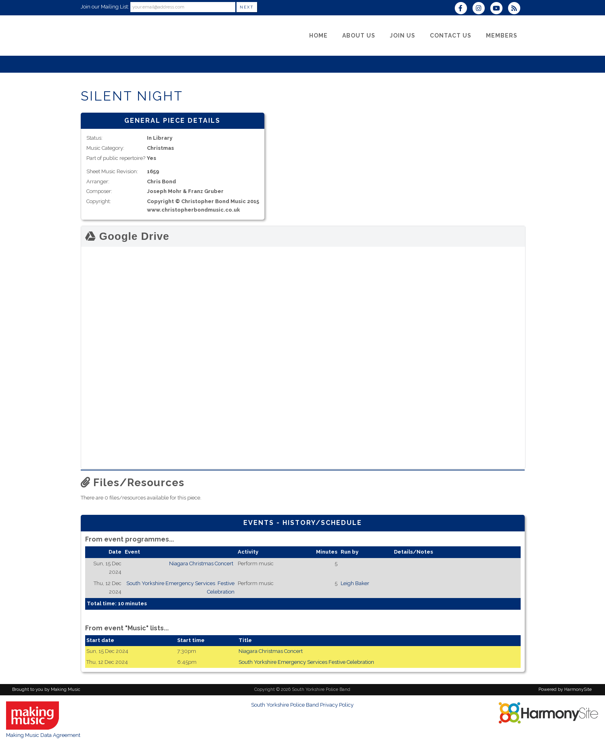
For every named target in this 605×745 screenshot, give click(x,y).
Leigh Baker (355, 583)
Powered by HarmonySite (565, 689)
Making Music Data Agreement (43, 735)
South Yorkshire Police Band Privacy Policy (302, 705)
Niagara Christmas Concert (201, 563)
